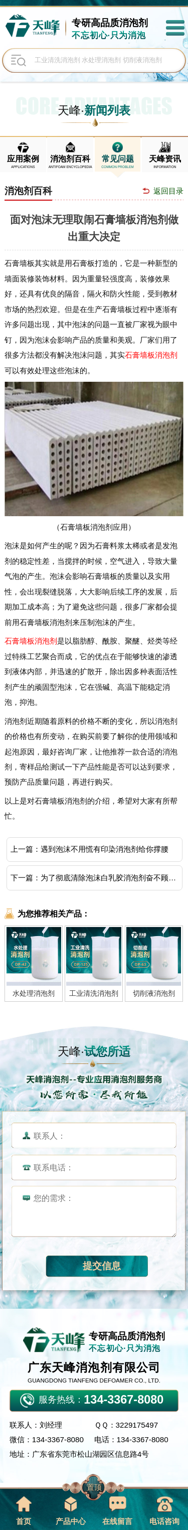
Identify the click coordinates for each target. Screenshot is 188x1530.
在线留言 (117, 1510)
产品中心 (71, 1510)
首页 (23, 1510)
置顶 (94, 1487)
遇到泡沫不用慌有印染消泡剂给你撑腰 (104, 849)
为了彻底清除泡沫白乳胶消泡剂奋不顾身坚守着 (110, 877)
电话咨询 (164, 1510)
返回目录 (168, 191)
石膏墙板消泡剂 (151, 355)
